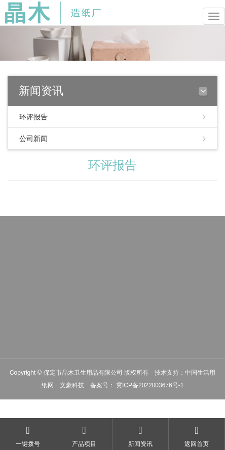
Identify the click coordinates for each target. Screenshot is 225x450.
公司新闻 (33, 138)
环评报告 (33, 117)
